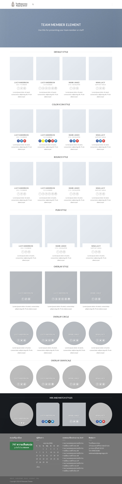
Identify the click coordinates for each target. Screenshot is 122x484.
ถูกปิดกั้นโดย (21, 446)
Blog (26, 478)
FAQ (37, 478)
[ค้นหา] (33, 4)
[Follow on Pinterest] (24, 88)
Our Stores (19, 478)
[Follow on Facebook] (18, 88)
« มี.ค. (38, 467)
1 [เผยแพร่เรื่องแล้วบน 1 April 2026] (43, 449)
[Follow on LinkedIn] (55, 88)
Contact (32, 478)
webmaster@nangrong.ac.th (98, 453)
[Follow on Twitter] (21, 88)
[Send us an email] (49, 88)
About (12, 478)
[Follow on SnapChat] (43, 88)
